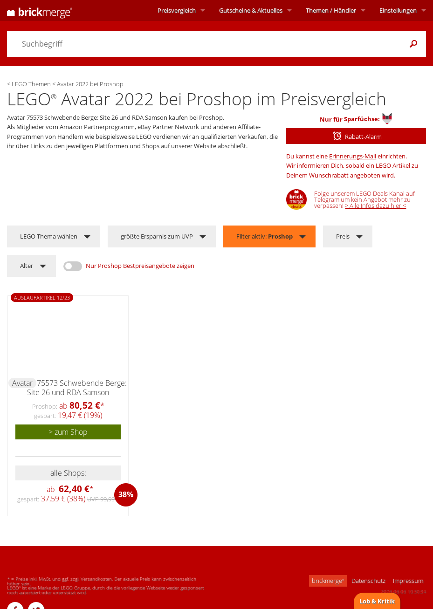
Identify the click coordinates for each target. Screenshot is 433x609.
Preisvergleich (177, 10)
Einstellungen (398, 10)
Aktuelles (250, 10)
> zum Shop (68, 432)
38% (125, 494)
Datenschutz (368, 580)
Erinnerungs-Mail (352, 156)
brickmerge (328, 580)
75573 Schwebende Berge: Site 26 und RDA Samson (77, 387)
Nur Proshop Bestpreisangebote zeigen (140, 265)
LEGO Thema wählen (48, 236)
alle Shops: (68, 473)
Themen (331, 10)
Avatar (22, 383)
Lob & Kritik (377, 601)
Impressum (408, 580)
